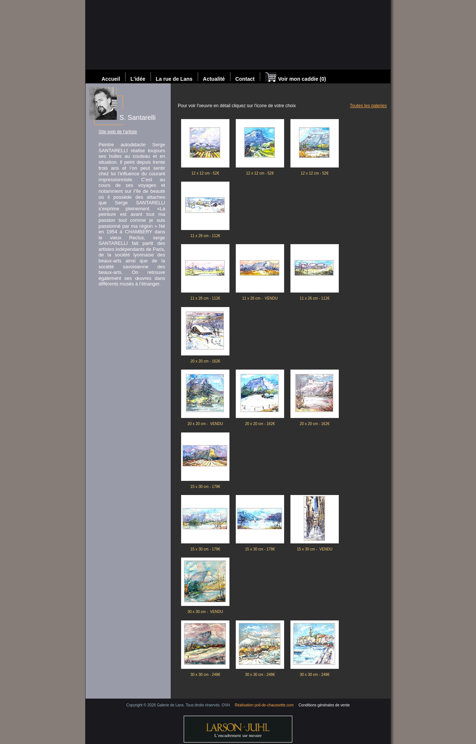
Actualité (214, 79)
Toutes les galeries (368, 105)
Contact (245, 79)
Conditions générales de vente (324, 705)
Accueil (111, 79)
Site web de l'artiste (118, 131)
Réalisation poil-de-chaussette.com (264, 705)
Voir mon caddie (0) (295, 77)
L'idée (138, 79)
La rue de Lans (174, 79)
